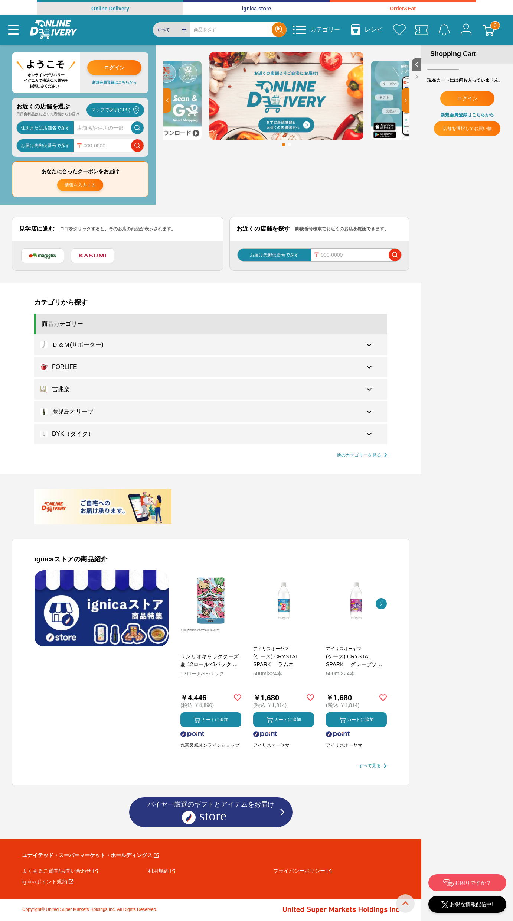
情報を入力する (80, 185)
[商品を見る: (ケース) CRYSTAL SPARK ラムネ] (283, 639)
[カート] (488, 29)
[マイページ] (466, 29)
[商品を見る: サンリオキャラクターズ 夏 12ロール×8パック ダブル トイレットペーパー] (210, 639)
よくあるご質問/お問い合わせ (60, 871)
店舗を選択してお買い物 (467, 128)
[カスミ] (92, 255)
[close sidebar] (416, 77)
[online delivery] (53, 29)
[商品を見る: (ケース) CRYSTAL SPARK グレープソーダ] (356, 639)
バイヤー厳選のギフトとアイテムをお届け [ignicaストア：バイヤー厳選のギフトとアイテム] (210, 813)
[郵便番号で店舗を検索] (137, 145)
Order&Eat (403, 9)
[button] (167, 100)
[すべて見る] (373, 766)
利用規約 (161, 871)
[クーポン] (421, 29)
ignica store (256, 9)
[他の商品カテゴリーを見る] (362, 455)
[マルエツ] (42, 255)
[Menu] (13, 29)
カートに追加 (211, 720)
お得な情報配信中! (467, 904)
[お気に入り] (399, 29)
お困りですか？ (467, 883)
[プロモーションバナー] (102, 608)
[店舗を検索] (137, 127)
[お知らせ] (444, 29)
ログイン (114, 68)
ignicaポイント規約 (47, 882)
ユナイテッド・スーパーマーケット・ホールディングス (90, 855)
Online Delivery (110, 9)
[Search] (231, 29)
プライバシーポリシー (302, 871)
